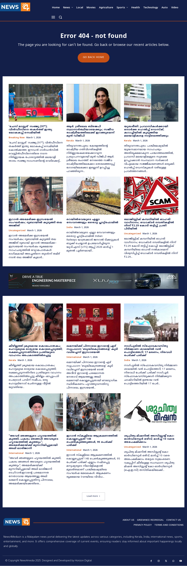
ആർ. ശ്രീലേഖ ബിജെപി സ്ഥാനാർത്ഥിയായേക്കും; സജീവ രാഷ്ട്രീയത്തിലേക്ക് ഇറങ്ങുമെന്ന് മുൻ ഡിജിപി (90, 131)
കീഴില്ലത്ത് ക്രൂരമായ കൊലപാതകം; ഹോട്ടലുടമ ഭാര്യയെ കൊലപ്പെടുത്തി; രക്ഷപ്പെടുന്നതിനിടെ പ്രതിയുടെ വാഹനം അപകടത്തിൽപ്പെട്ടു (35, 351)
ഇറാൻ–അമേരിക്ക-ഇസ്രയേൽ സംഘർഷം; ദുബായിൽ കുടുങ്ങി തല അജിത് (35, 223)
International (73, 357)
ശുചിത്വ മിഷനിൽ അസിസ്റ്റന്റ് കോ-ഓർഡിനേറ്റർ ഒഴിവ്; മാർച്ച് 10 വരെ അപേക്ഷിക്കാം (149, 439)
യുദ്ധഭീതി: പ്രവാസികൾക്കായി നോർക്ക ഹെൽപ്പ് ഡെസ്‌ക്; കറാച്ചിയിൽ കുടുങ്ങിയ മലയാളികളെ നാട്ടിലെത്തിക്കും (146, 131)
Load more (93, 496)
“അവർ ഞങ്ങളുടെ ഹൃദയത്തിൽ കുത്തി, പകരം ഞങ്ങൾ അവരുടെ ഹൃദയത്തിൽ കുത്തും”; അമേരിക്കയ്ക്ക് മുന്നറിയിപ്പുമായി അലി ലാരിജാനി (33, 442)
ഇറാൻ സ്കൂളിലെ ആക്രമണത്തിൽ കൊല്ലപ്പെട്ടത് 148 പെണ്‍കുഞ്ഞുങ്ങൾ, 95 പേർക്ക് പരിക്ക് (92, 440)
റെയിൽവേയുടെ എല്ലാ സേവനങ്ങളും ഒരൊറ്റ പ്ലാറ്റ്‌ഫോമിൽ (92, 221)
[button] (60, 17)
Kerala (70, 141)
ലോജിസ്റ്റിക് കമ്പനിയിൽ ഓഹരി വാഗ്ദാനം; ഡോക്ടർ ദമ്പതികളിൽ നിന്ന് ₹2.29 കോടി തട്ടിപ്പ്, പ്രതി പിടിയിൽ (149, 224)
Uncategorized (17, 231)
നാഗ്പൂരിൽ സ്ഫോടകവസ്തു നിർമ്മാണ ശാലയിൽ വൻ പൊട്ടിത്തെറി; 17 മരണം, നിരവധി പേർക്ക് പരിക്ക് (148, 351)
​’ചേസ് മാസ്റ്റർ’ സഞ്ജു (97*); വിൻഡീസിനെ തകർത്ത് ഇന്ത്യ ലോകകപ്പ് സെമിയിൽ (30, 130)
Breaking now (17, 138)
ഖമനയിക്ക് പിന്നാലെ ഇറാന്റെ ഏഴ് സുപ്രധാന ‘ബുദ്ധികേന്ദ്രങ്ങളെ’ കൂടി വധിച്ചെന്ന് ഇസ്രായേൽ (92, 349)
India (69, 228)
